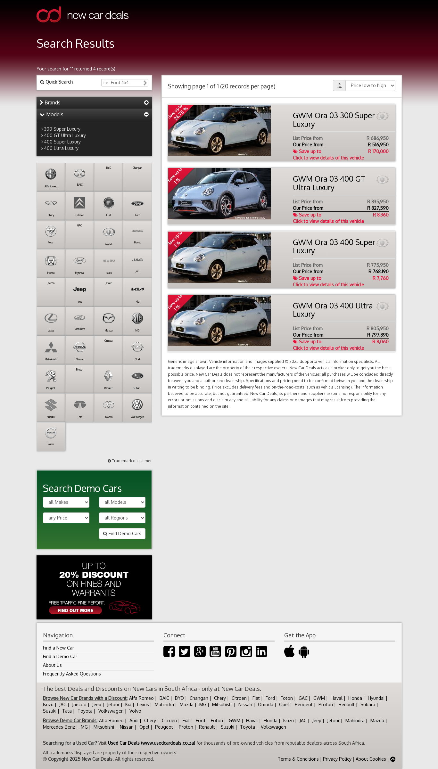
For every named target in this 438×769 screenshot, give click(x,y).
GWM (319, 698)
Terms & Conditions (298, 759)
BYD (179, 698)
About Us (52, 665)
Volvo (135, 711)
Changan (199, 698)
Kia (128, 704)
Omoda (265, 704)
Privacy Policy (337, 759)
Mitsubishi (222, 704)
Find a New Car (58, 647)
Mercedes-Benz (59, 727)
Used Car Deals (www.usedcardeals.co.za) (151, 743)
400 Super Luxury (62, 141)
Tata (67, 711)
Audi (133, 720)
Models (51, 114)
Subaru (367, 704)
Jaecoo (79, 704)
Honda (355, 698)
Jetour (113, 704)
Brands (50, 102)
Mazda (187, 704)
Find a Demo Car (60, 656)
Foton (287, 698)
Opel (284, 704)
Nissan (245, 704)
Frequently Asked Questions (72, 673)
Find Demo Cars (122, 533)
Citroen (239, 698)
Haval (337, 698)
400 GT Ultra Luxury (65, 135)
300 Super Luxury (62, 129)
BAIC (164, 698)
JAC (62, 704)
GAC (303, 698)
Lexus (143, 704)
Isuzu (48, 704)
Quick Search (56, 82)
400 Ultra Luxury (61, 148)
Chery (220, 698)
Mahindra (164, 704)
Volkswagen (111, 711)
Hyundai (376, 698)
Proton (325, 704)
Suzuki (49, 711)
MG (202, 704)
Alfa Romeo (141, 698)
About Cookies (371, 759)
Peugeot (304, 704)
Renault (347, 704)
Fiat (256, 698)
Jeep (96, 704)
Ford (270, 698)
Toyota (85, 711)
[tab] (94, 103)
